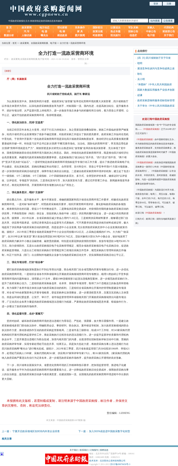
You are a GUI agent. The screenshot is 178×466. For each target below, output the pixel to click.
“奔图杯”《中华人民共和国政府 (154, 84)
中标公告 (151, 31)
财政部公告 (169, 31)
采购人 (151, 27)
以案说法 (115, 27)
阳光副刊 (115, 35)
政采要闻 (27, 27)
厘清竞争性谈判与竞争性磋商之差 (156, 68)
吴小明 (141, 79)
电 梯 (62, 31)
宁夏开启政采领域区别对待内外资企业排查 (36, 431)
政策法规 (98, 31)
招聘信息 (104, 450)
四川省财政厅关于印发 (158, 58)
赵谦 (139, 95)
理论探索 (62, 27)
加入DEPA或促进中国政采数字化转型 (109, 431)
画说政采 (62, 35)
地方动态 (44, 27)
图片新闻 (80, 35)
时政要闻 (98, 35)
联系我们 (84, 450)
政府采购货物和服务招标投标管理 (156, 100)
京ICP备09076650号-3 (120, 464)
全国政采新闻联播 (39, 43)
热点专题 (115, 31)
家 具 (80, 31)
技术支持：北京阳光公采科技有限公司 (107, 460)
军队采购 (133, 27)
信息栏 (133, 35)
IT (9, 31)
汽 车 (26, 31)
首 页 (9, 27)
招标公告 (133, 31)
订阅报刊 (94, 450)
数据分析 (9, 35)
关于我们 (169, 35)
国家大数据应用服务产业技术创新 (156, 90)
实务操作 (80, 27)
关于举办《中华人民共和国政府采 (156, 105)
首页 (14, 43)
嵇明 (139, 63)
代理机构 (169, 27)
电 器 (44, 31)
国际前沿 (98, 27)
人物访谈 (27, 35)
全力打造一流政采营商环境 (72, 43)
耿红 (139, 74)
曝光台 (44, 35)
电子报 (151, 35)
